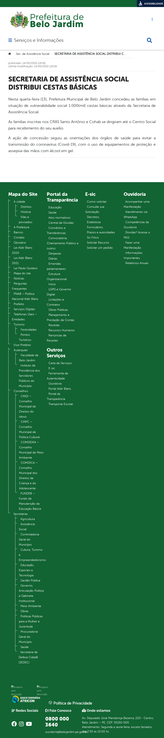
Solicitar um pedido (100, 247)
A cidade (19, 201)
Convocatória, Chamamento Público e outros (63, 243)
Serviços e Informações (38, 40)
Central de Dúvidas (61, 222)
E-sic (51, 368)
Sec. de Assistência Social (32, 53)
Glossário (20, 242)
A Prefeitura (21, 227)
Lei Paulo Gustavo (26, 268)
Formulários (95, 227)
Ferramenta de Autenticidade (57, 376)
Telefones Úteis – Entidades (24, 317)
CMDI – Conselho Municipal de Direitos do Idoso (27, 406)
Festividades (29, 329)
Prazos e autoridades (101, 232)
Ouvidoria (55, 383)
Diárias (52, 258)
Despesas (54, 253)
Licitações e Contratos (55, 302)
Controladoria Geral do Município (29, 539)
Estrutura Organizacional (57, 276)
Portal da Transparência (56, 396)
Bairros (18, 232)
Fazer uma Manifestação (132, 245)
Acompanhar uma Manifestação (136, 204)
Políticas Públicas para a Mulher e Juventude (31, 621)
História (26, 212)
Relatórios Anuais (136, 263)
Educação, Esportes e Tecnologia (26, 570)
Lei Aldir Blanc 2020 (22, 250)
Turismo (19, 324)
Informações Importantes (133, 255)
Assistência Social (27, 527)
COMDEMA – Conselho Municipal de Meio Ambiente (31, 450)
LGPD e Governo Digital (59, 292)
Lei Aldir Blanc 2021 (22, 260)
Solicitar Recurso (98, 242)
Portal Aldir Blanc (59, 388)
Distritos (26, 206)
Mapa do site (22, 273)
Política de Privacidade (70, 703)
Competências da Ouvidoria (136, 225)
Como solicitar (97, 201)
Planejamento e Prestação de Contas (60, 317)
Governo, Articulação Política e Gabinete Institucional (31, 593)
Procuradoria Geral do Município (28, 637)
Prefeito (19, 304)
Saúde (24, 647)
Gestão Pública (30, 580)
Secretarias (20, 514)
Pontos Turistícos (25, 337)
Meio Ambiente (30, 606)
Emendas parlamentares (56, 266)
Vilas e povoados (25, 219)
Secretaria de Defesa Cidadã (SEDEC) (28, 657)
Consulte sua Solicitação (94, 209)
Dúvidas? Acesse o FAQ (137, 235)
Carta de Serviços (60, 363)
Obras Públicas (58, 309)
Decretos (93, 217)
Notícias (19, 278)
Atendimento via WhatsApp (135, 214)
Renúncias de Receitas (56, 338)
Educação (55, 207)
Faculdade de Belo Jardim (28, 358)
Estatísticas (94, 222)
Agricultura (27, 519)
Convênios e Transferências (56, 230)
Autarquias (21, 350)
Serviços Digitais (24, 309)
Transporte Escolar (60, 404)
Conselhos (21, 391)
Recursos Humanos (61, 330)
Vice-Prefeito (22, 345)
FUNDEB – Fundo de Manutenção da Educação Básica (30, 501)
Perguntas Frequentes (19, 286)
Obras (24, 611)
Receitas (54, 325)
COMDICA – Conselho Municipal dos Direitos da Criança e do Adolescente (28, 475)
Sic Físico (93, 237)
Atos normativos (59, 217)
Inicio (52, 284)
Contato (19, 237)
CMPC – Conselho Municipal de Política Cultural (29, 429)
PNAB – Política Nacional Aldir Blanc (25, 296)
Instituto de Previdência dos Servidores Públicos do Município (29, 376)
